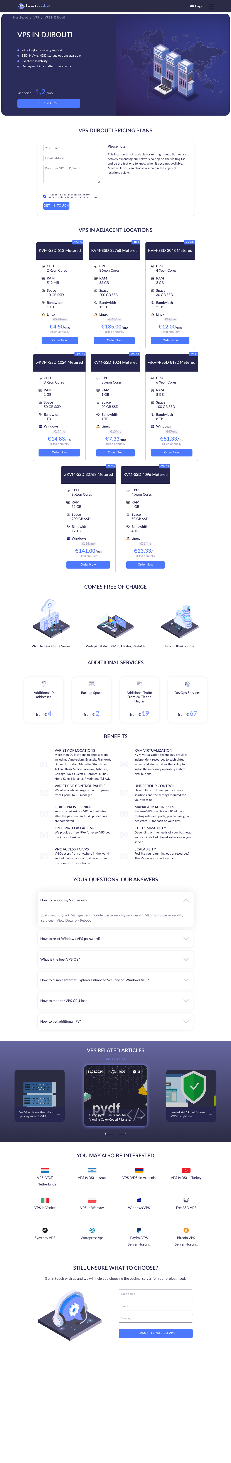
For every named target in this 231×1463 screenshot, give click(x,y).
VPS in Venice (45, 1208)
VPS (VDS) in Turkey (186, 1178)
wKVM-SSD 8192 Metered (171, 363)
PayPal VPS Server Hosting (139, 1241)
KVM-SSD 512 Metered (60, 251)
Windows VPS (139, 1208)
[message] (156, 1318)
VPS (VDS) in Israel (92, 1178)
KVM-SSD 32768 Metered (114, 251)
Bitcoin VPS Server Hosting (186, 1241)
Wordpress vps (92, 1238)
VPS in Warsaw (92, 1208)
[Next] (122, 1134)
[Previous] (109, 1134)
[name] (156, 1294)
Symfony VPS (45, 1238)
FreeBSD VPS (186, 1208)
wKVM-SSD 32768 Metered (88, 475)
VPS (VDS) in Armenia (139, 1178)
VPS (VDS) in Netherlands (45, 1181)
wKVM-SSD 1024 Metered (59, 363)
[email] (156, 1306)
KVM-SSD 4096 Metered (145, 475)
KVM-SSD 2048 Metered (170, 251)
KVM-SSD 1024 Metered (115, 363)
